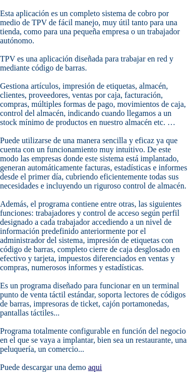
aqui (95, 367)
